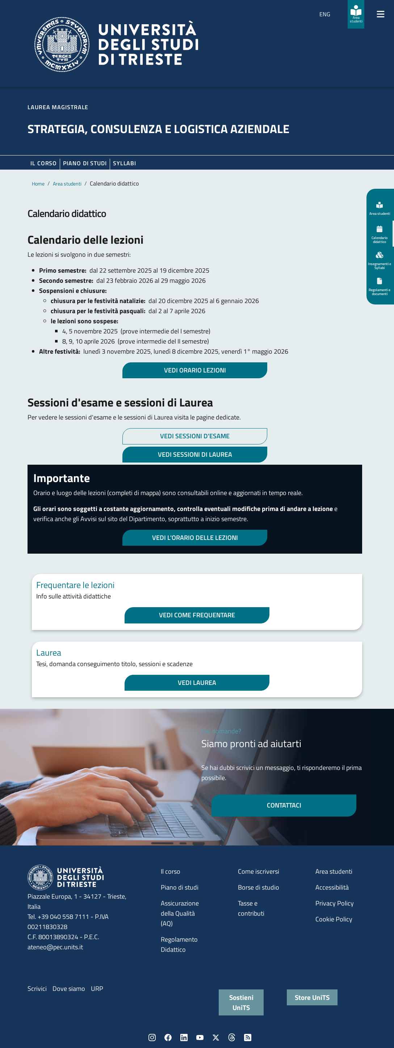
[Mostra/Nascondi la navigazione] (380, 14)
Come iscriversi (258, 871)
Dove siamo (69, 988)
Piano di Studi (85, 163)
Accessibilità (332, 887)
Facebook (168, 1037)
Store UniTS (312, 997)
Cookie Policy (333, 919)
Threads (232, 1037)
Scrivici (37, 988)
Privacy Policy (334, 903)
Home (38, 183)
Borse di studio (258, 887)
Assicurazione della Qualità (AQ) (180, 913)
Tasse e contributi (251, 908)
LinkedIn (184, 1037)
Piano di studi (179, 887)
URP (97, 988)
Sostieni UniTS (241, 1002)
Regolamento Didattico (179, 944)
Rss (248, 1037)
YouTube (200, 1037)
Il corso (43, 163)
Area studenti (67, 183)
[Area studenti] (356, 14)
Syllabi (124, 163)
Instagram (152, 1037)
